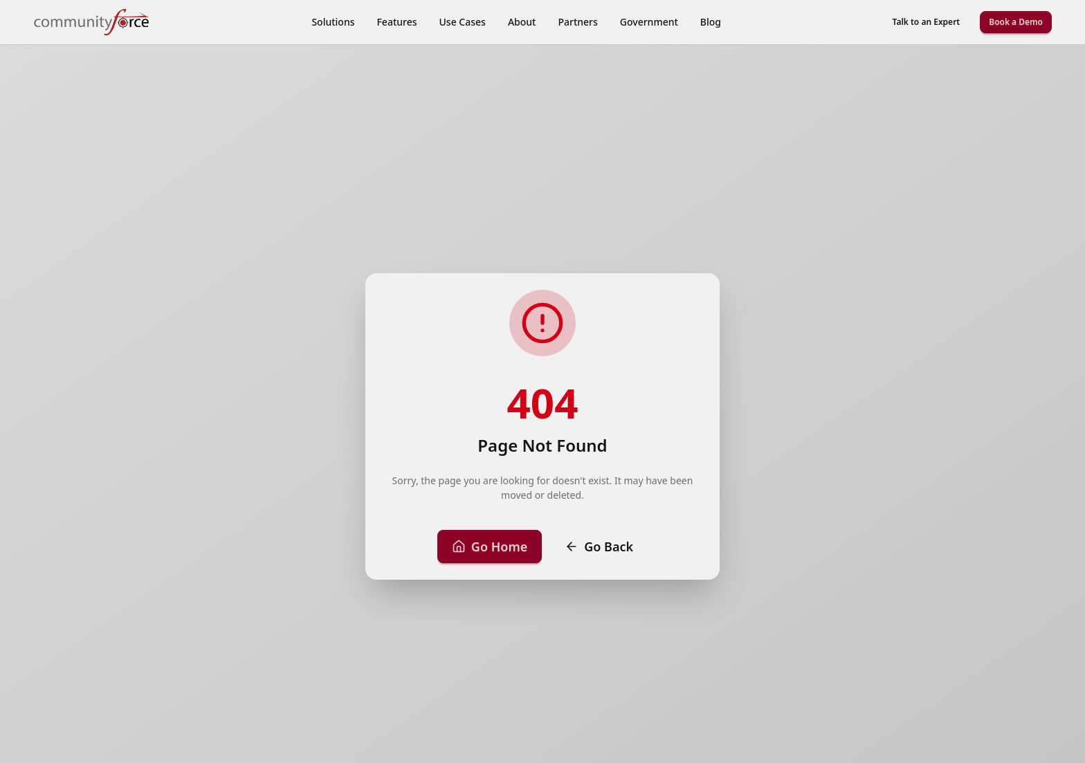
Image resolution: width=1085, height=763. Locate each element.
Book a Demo (1016, 22)
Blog (710, 21)
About (522, 21)
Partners (577, 21)
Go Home (489, 546)
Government (649, 21)
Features (396, 21)
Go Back (599, 546)
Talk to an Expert (926, 22)
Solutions (332, 21)
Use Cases (462, 21)
